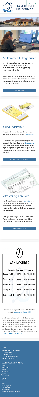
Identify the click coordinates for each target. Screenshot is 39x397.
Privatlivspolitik (6, 386)
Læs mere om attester (19, 228)
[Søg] (36, 3)
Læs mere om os (19, 90)
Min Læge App (6, 389)
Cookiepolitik (5, 388)
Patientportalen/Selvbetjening (10, 391)
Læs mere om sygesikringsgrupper (19, 159)
